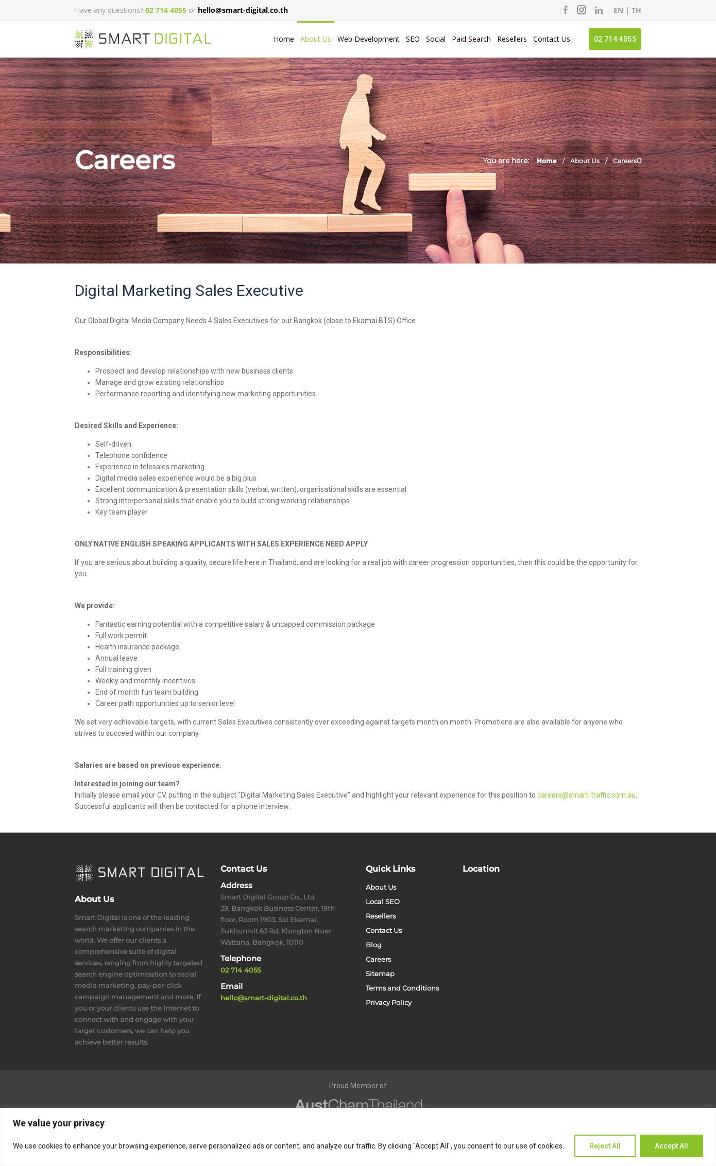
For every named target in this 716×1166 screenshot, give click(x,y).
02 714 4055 (615, 39)
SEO (413, 39)
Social (436, 39)
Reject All (605, 1146)
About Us (315, 39)
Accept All (671, 1146)
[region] (358, 1137)
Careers (378, 959)
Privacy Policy (389, 1002)
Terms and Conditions (402, 988)
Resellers (512, 39)
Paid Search (471, 39)
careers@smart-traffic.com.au (586, 795)
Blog (374, 945)
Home (284, 39)
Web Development (368, 39)
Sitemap (380, 973)
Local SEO (383, 901)
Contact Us (551, 39)
